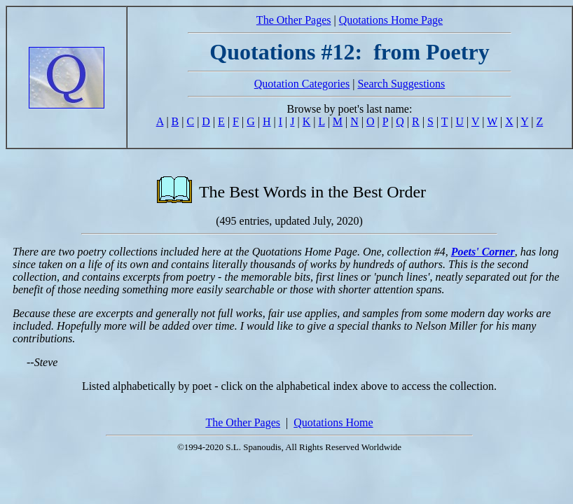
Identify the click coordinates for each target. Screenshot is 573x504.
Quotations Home (333, 422)
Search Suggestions (401, 84)
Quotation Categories (302, 84)
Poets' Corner (483, 252)
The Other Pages (293, 20)
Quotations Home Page (391, 20)
